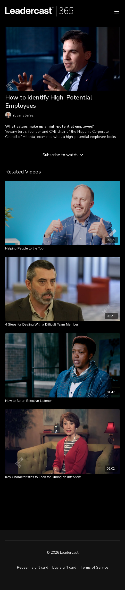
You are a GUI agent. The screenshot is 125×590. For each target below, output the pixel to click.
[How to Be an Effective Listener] (62, 400)
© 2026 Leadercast (62, 552)
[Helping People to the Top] (62, 248)
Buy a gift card (64, 567)
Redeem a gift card (32, 567)
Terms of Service (94, 567)
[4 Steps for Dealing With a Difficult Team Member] (62, 324)
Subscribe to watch (64, 155)
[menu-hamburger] (117, 11)
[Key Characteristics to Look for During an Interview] (62, 477)
